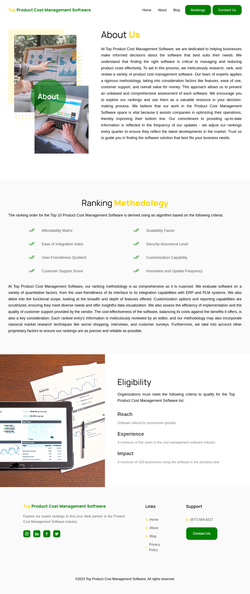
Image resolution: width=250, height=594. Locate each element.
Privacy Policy (154, 547)
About (162, 10)
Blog (176, 10)
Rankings (198, 10)
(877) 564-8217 (201, 519)
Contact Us (227, 10)
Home (146, 10)
